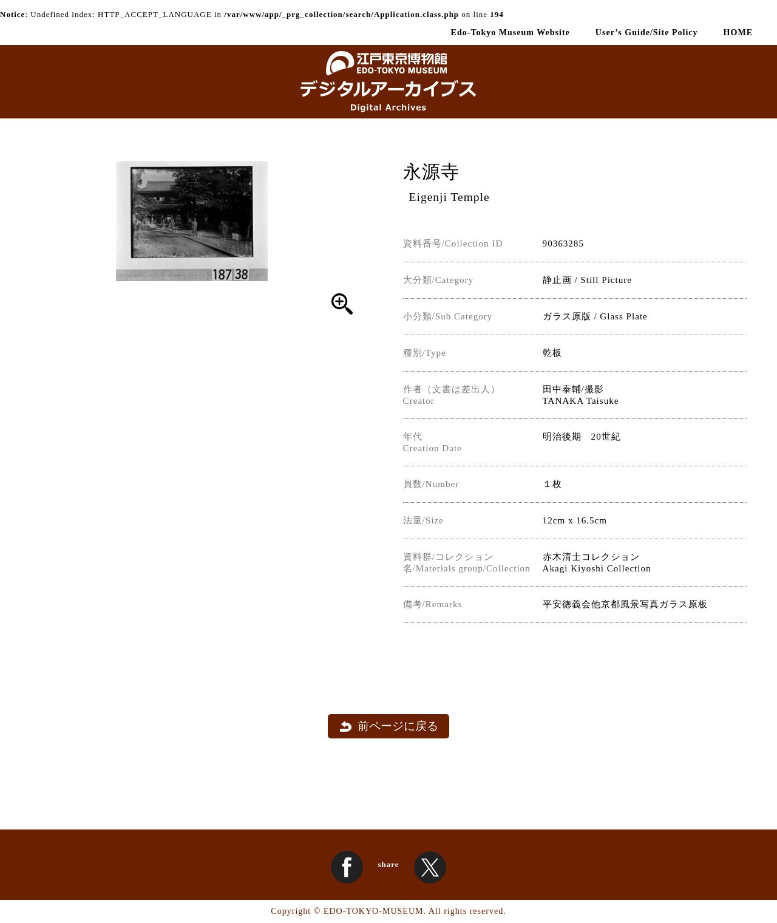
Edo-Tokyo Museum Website (510, 32)
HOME (738, 32)
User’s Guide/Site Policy (646, 32)
